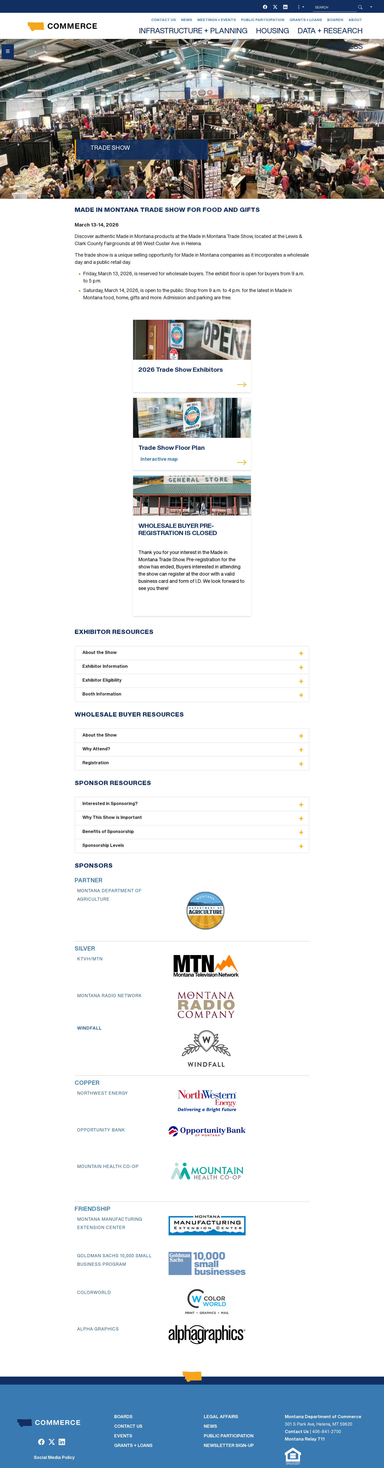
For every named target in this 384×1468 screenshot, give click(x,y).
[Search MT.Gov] (335, 7)
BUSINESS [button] (345, 47)
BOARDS (123, 1375)
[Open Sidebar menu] (7, 51)
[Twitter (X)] (275, 7)
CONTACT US (128, 1384)
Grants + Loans (306, 20)
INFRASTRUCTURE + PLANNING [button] (193, 31)
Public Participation (262, 20)
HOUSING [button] (272, 31)
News (186, 20)
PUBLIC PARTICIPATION (229, 1394)
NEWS (210, 1384)
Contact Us (163, 20)
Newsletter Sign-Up (229, 1404)
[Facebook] (265, 7)
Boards (335, 20)
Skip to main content (23, 6)
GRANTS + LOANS (133, 1404)
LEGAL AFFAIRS (221, 1375)
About (355, 20)
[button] (301, 7)
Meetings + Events (216, 20)
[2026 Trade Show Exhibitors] (150, 339)
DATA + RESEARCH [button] (330, 31)
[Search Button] (360, 7)
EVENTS (123, 1394)
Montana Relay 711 (305, 1397)
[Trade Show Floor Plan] (233, 339)
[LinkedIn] (285, 7)
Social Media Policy (54, 1416)
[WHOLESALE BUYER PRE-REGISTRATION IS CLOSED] (192, 424)
